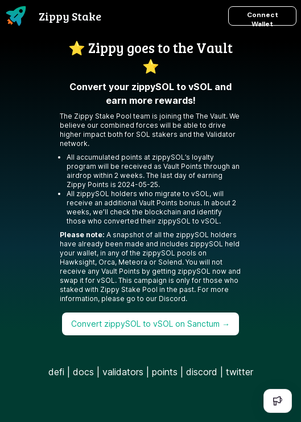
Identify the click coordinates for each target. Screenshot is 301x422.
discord (201, 372)
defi (56, 372)
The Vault (211, 116)
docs (83, 372)
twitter (239, 372)
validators (122, 372)
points (165, 372)
